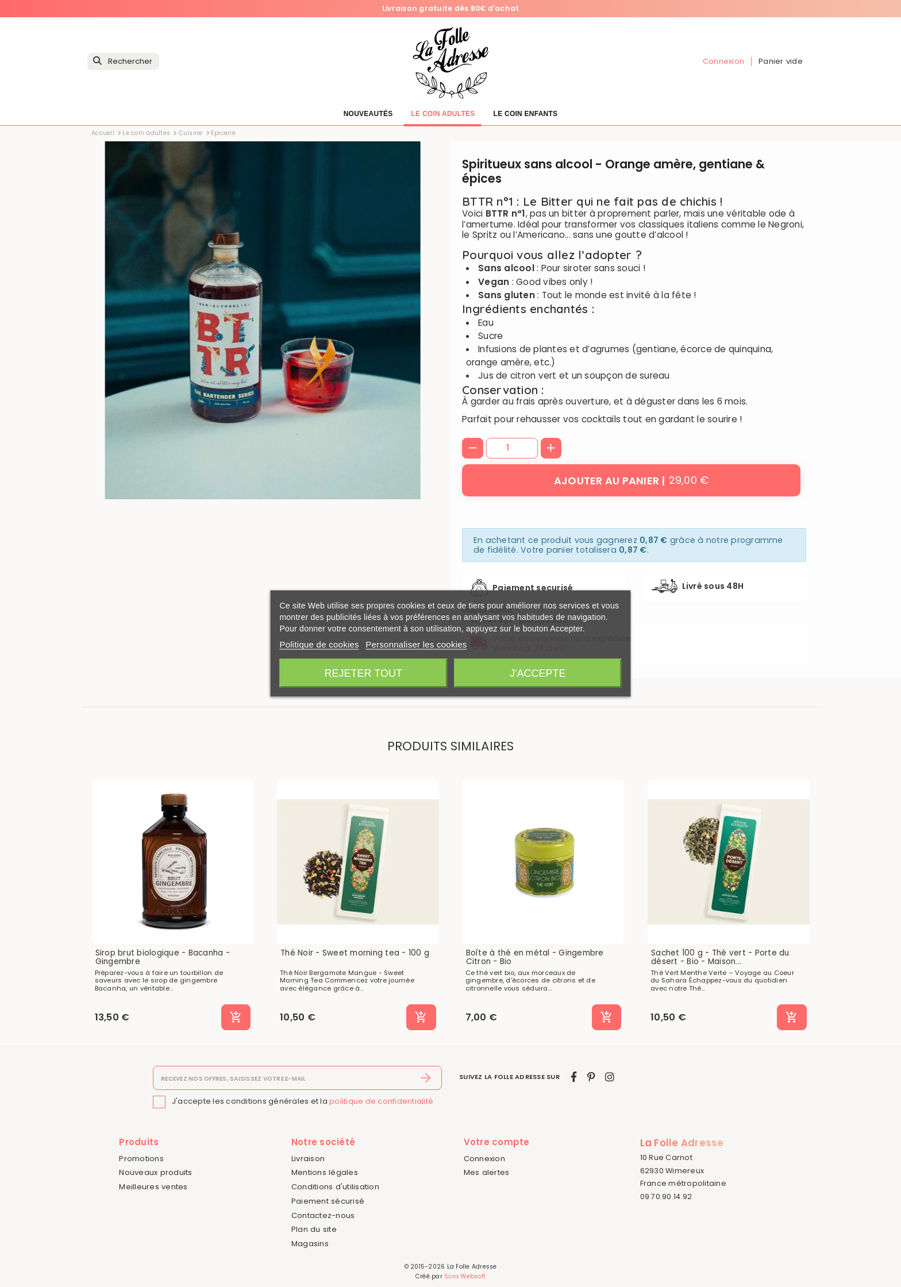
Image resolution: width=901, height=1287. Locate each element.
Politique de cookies (319, 644)
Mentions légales (324, 1172)
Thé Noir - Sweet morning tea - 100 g (354, 953)
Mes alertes (487, 1172)
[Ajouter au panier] (631, 480)
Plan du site (314, 1229)
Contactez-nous (323, 1215)
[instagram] (609, 1077)
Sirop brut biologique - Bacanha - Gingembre (162, 957)
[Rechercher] (123, 62)
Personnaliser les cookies (416, 644)
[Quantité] (512, 448)
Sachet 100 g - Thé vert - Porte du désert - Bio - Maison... (720, 957)
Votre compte (497, 1142)
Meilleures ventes (153, 1186)
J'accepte (537, 673)
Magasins (310, 1243)
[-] (472, 448)
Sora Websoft (465, 1276)
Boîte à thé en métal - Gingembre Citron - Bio (535, 957)
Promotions (141, 1158)
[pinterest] (591, 1077)
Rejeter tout (363, 673)
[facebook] (573, 1077)
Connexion (484, 1158)
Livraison (308, 1158)
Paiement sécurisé (327, 1201)
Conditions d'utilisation (335, 1186)
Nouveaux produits (155, 1172)
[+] (551, 448)
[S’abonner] (426, 1078)
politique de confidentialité (381, 1101)
